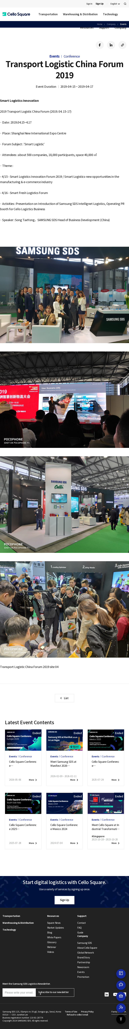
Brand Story (83, 957)
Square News (54, 922)
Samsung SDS (84, 942)
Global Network (85, 952)
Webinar (51, 947)
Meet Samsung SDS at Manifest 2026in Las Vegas (63, 764)
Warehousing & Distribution (80, 14)
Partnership (83, 962)
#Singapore (98, 836)
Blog (49, 932)
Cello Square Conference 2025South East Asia (22, 827)
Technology (110, 14)
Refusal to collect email (77, 1014)
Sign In (89, 3)
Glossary (51, 942)
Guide (80, 932)
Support (104, 27)
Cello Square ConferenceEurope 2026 (22, 764)
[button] (16, 14)
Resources (86, 27)
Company (120, 27)
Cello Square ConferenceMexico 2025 (105, 764)
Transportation (48, 14)
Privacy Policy (87, 1011)
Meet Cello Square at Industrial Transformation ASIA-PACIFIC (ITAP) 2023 (106, 827)
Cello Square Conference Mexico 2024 (64, 827)
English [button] (114, 3)
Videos (50, 952)
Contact (81, 922)
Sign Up (64, 900)
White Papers (54, 937)
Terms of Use (71, 1011)
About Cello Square (87, 947)
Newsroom (83, 967)
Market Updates (55, 927)
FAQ (79, 927)
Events (80, 972)
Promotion (83, 976)
